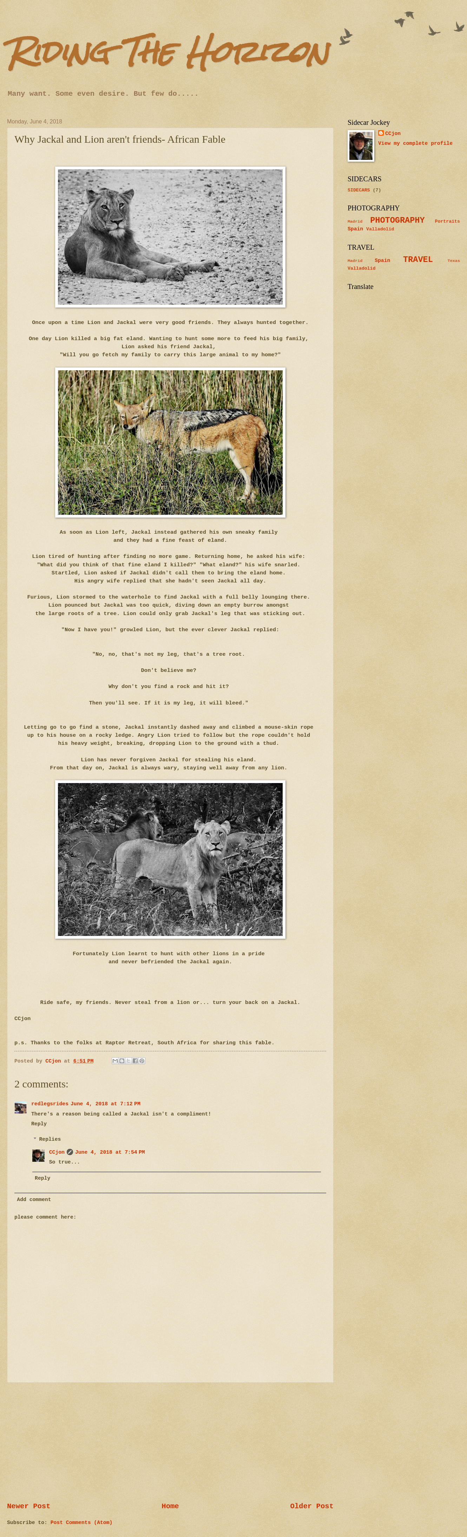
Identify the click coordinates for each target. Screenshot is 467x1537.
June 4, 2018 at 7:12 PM (105, 1104)
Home (170, 1506)
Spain (355, 229)
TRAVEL (418, 259)
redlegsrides (49, 1104)
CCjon (57, 1152)
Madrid (355, 221)
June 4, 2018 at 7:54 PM (110, 1152)
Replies (50, 1139)
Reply (39, 1124)
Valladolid (380, 229)
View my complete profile (415, 143)
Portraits (447, 221)
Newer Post (29, 1506)
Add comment (34, 1199)
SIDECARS (359, 190)
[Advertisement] (170, 1442)
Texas (454, 260)
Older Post (312, 1506)
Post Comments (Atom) (82, 1522)
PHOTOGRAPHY (397, 220)
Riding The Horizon (167, 52)
